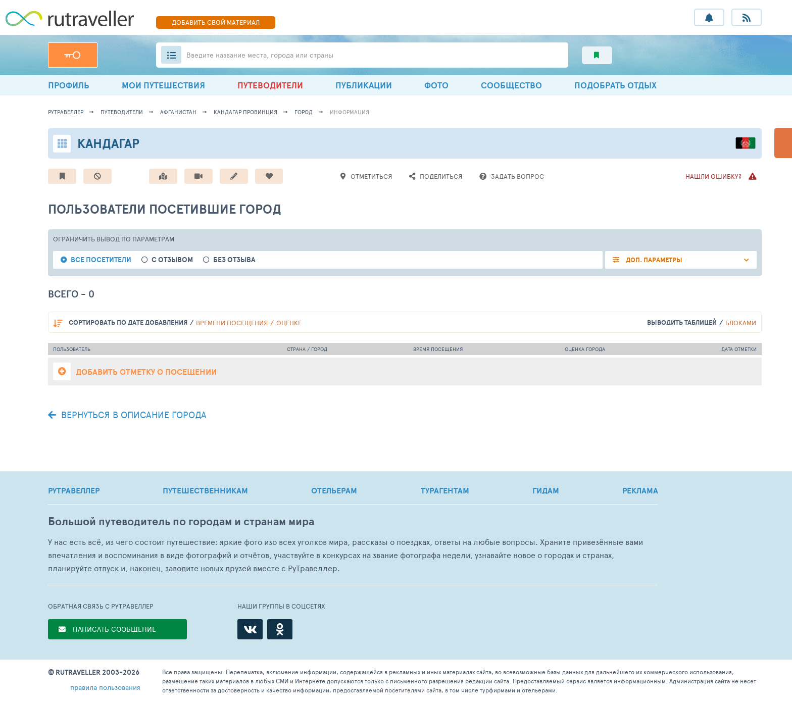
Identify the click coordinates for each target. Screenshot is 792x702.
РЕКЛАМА (640, 490)
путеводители (122, 112)
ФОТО (436, 85)
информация (349, 112)
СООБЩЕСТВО (511, 85)
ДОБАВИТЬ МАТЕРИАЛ (216, 22)
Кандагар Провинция (245, 112)
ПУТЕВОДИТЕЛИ (270, 85)
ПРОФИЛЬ (68, 85)
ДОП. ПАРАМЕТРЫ (653, 260)
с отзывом (172, 260)
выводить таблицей (682, 322)
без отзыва (234, 260)
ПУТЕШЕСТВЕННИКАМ (205, 490)
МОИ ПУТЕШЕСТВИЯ (163, 85)
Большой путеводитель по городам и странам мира (181, 521)
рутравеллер (65, 112)
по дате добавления (128, 322)
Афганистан (178, 112)
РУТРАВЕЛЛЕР (74, 490)
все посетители (101, 260)
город (303, 112)
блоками (740, 322)
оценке (289, 322)
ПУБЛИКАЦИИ (363, 85)
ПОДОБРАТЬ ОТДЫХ (615, 85)
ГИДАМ (545, 490)
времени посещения (232, 322)
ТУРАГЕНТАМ (445, 490)
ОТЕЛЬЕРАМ (334, 490)
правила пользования (105, 687)
